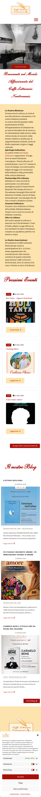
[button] (38, 735)
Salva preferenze (20, 789)
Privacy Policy (25, 794)
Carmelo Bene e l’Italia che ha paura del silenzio (19, 627)
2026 (8, 294)
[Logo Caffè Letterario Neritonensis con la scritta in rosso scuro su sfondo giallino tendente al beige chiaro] (21, 726)
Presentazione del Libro (12, 529)
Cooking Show (12, 349)
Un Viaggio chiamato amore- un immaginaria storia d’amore (20, 553)
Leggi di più (15, 380)
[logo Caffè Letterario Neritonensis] (20, 8)
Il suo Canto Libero (14, 400)
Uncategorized (27, 529)
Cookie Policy (14, 794)
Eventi (5, 677)
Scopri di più (15, 330)
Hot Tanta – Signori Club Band (19, 298)
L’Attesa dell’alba (13, 480)
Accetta (20, 777)
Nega (20, 783)
